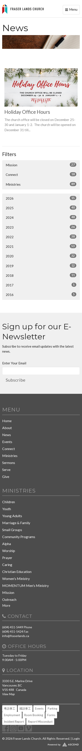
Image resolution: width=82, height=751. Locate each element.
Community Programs (18, 537)
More (6, 605)
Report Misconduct (40, 721)
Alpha (6, 544)
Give (5, 476)
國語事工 (25, 708)
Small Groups (12, 530)
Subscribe (15, 379)
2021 (41, 246)
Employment (12, 715)
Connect (41, 174)
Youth (6, 509)
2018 (41, 275)
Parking (52, 708)
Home (7, 421)
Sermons (8, 462)
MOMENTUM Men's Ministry (25, 585)
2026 (41, 198)
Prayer (7, 558)
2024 (41, 217)
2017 (41, 285)
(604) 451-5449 (12, 627)
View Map (8, 694)
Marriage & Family (16, 523)
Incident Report (14, 721)
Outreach (9, 599)
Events (7, 442)
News (6, 435)
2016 (41, 294)
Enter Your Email (14, 363)
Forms (51, 715)
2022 (41, 236)
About (7, 428)
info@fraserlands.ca (15, 636)
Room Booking (33, 715)
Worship (8, 551)
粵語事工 (9, 708)
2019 (41, 265)
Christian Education (16, 571)
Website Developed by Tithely (41, 744)
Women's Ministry (16, 578)
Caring (7, 564)
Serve (6, 469)
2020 (41, 256)
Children (8, 502)
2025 (41, 208)
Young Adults (12, 516)
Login (76, 738)
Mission (41, 165)
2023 (41, 227)
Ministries (41, 184)
